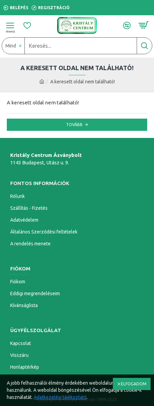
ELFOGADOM (134, 384)
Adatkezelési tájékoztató (60, 397)
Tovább (74, 124)
